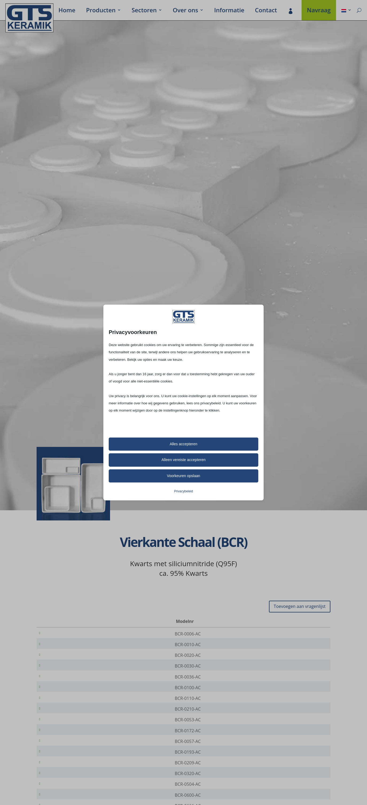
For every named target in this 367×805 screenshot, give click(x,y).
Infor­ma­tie (229, 11)
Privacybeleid (183, 491)
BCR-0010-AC (61, 646)
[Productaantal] (308, 634)
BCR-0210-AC (61, 722)
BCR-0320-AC (61, 797)
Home (67, 11)
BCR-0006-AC (61, 634)
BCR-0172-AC (61, 747)
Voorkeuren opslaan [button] (183, 476)
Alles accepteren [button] (183, 444)
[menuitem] (346, 11)
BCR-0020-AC (61, 659)
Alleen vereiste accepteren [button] (184, 460)
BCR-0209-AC (61, 785)
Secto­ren (144, 11)
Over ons (185, 11)
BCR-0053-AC (61, 734)
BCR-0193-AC (61, 772)
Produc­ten (100, 11)
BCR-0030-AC (61, 671)
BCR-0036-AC (61, 684)
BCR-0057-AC (61, 759)
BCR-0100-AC (61, 697)
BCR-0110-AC (61, 709)
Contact (266, 11)
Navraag (319, 11)
